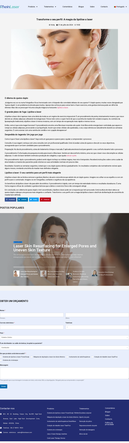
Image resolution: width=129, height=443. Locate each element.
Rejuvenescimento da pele (88, 425)
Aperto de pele (84, 417)
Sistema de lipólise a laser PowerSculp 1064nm (63, 413)
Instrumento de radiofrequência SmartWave (61, 421)
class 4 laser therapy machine (57, 434)
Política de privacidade (109, 423)
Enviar (3, 386)
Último (67, 318)
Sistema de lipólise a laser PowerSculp (16, 357)
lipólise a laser (62, 108)
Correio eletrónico (7, 323)
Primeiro (2, 318)
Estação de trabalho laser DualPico (106, 357)
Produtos (33, 7)
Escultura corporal (85, 413)
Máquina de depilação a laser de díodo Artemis (49, 357)
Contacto (104, 7)
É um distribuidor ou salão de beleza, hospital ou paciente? (21, 343)
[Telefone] (97, 327)
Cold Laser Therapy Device (56, 438)
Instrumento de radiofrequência (79, 357)
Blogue (81, 7)
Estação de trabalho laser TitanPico (59, 425)
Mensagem (4, 365)
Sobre (92, 7)
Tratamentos (50, 7)
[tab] (26, 274)
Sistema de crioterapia (10, 360)
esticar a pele (71, 156)
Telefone (69, 323)
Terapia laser (18, 242)
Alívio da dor (83, 434)
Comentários (67, 7)
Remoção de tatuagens (87, 430)
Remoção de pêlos (85, 421)
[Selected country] (67, 327)
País (2, 333)
